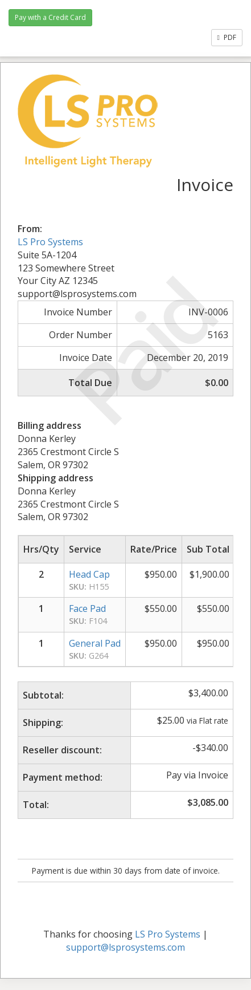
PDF (226, 37)
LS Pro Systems (50, 242)
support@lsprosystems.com (125, 947)
